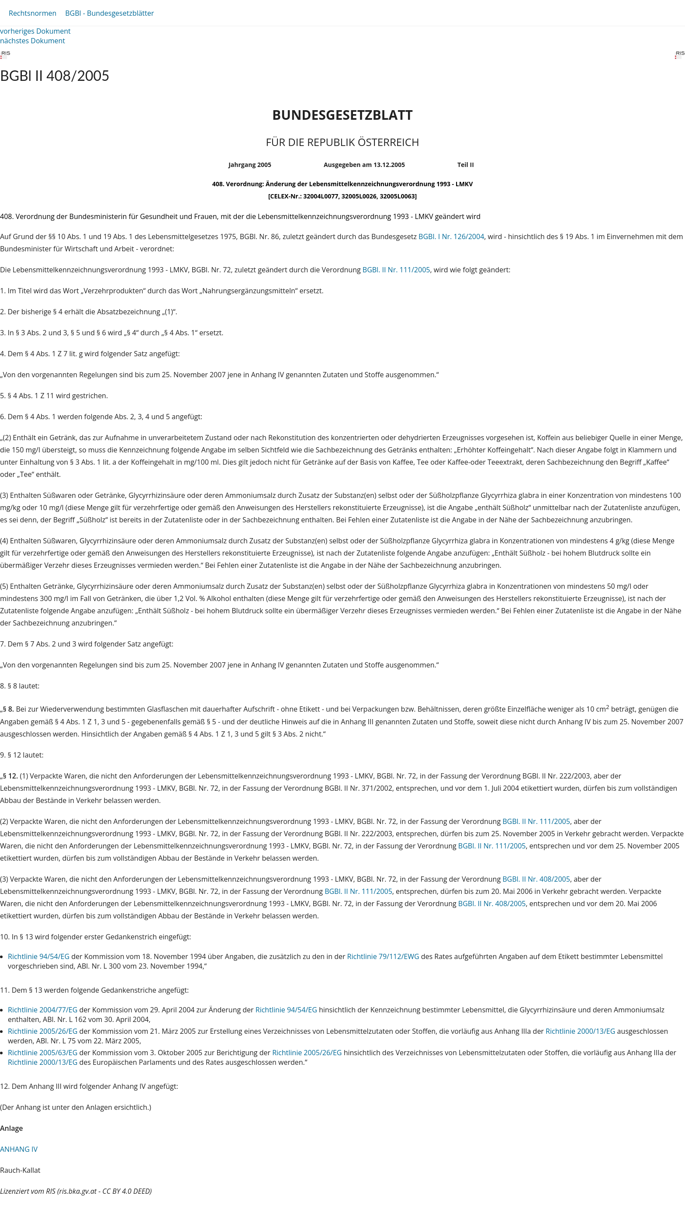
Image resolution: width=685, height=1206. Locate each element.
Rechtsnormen (32, 13)
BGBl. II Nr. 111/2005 (396, 270)
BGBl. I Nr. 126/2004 (451, 236)
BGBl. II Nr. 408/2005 (536, 879)
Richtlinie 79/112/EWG (384, 956)
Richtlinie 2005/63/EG (43, 1052)
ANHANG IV (19, 1149)
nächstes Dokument (32, 40)
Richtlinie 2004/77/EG (43, 1010)
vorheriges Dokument (35, 31)
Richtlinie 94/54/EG (39, 956)
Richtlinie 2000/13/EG (581, 1031)
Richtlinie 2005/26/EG (43, 1031)
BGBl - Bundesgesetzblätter (109, 13)
